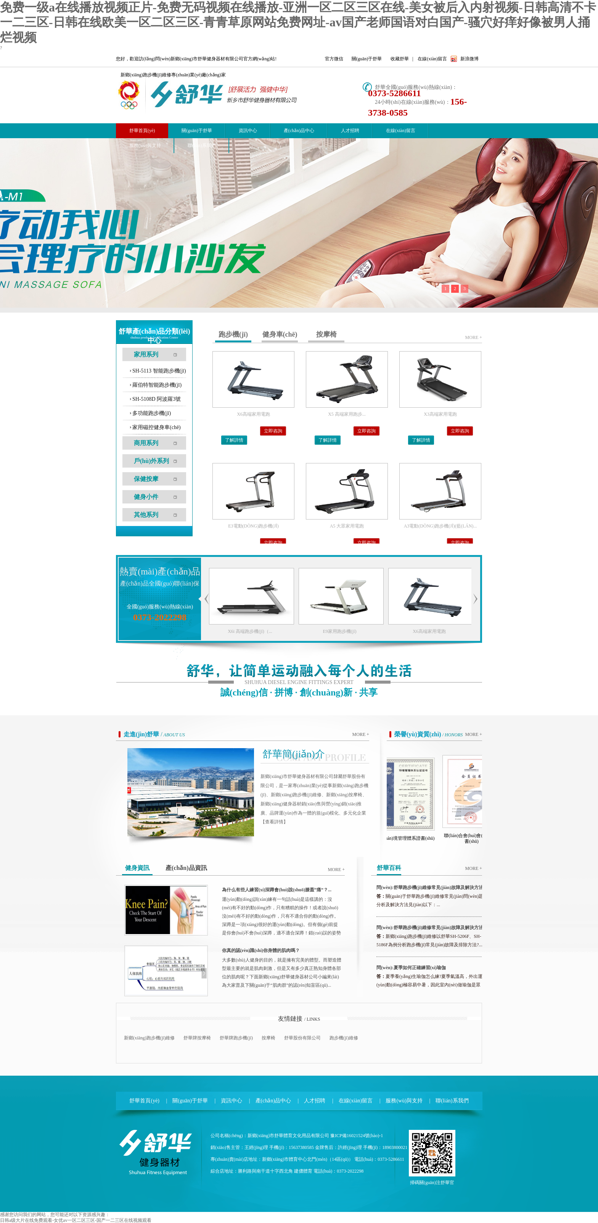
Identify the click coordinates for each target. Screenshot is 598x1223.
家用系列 (146, 354)
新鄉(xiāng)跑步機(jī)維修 (149, 1038)
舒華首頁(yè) (144, 1101)
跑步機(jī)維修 (344, 1038)
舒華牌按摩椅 (197, 1038)
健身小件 (146, 497)
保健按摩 (146, 479)
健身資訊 (137, 868)
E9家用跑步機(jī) (368, 631)
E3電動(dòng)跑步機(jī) (253, 526)
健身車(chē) (279, 334)
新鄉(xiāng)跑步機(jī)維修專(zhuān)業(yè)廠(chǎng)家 (173, 74)
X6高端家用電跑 (253, 414)
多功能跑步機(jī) (151, 413)
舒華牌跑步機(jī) (236, 1038)
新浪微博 (469, 58)
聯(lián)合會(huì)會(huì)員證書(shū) (476, 838)
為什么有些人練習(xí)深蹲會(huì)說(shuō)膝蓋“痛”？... (276, 889)
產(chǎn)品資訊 (186, 868)
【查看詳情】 (274, 821)
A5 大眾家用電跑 (347, 526)
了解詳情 (234, 440)
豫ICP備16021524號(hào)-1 (356, 1135)
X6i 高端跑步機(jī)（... (278, 631)
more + (473, 337)
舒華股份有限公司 (302, 1038)
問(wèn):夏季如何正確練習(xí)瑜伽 (411, 967)
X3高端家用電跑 (440, 414)
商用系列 (146, 443)
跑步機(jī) (233, 334)
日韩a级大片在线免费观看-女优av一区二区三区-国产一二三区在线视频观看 (75, 1220)
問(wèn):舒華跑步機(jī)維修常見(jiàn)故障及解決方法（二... (429, 890)
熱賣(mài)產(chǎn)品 (159, 571)
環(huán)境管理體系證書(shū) (411, 838)
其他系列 (146, 514)
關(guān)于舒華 (367, 58)
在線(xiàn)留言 (432, 58)
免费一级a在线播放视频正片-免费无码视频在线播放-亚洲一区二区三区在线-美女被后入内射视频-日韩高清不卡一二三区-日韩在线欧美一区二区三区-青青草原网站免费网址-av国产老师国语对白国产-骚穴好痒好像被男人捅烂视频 (298, 22)
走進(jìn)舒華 (141, 734)
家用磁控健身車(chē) (156, 427)
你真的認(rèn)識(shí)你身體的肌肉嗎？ (261, 950)
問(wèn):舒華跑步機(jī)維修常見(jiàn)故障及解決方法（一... (429, 930)
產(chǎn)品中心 (299, 130)
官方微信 (334, 58)
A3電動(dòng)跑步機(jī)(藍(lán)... (440, 526)
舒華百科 (389, 868)
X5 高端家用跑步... (347, 414)
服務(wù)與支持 (145, 145)
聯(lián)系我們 (202, 145)
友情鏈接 (290, 1018)
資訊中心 (248, 130)
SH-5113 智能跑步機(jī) (159, 371)
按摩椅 (326, 334)
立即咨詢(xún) (273, 432)
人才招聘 (350, 130)
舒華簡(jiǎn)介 (293, 754)
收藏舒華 (400, 58)
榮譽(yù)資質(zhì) (417, 734)
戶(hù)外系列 (151, 461)
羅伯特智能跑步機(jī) (157, 385)
